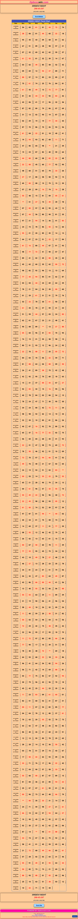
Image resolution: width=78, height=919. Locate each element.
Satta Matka (30, 916)
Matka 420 (49, 916)
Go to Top (39, 905)
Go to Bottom (39, 16)
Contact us (41, 914)
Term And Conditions (42, 915)
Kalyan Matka (35, 916)
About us (36, 914)
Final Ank (40, 916)
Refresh (75, 916)
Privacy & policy (35, 915)
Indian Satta (45, 916)
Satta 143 (53, 916)
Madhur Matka (25, 916)
